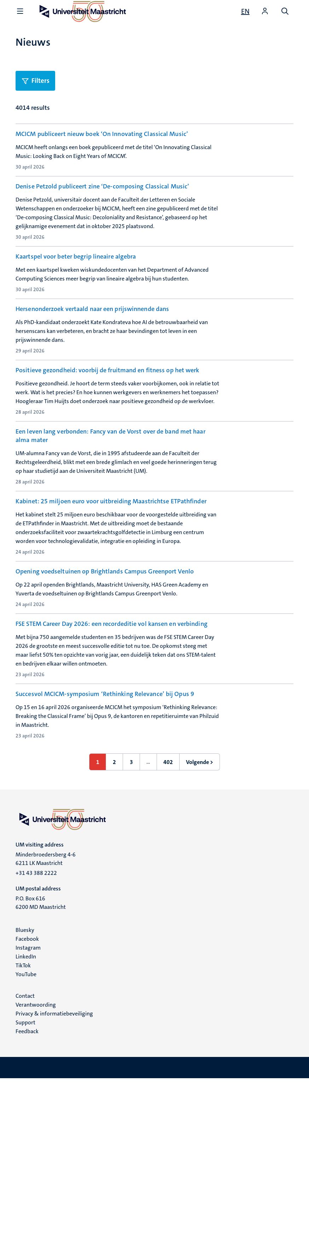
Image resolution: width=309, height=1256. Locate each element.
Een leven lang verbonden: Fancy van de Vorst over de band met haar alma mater (110, 537)
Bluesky (25, 1107)
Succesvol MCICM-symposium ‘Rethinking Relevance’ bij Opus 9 (105, 853)
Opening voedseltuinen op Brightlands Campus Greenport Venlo (105, 693)
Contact (25, 1173)
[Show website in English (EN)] (245, 11)
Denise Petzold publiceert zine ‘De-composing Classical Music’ (102, 214)
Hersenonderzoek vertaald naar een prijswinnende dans (92, 373)
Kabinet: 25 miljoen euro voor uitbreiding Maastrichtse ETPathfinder (111, 613)
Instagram (28, 1125)
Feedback (27, 1208)
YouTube (26, 1151)
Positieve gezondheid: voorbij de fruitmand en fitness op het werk (107, 453)
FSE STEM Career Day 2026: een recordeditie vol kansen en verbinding (112, 773)
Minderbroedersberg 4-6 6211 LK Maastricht (46, 1036)
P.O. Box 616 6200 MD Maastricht (41, 1080)
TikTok (23, 1143)
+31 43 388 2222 (36, 1050)
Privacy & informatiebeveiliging (54, 1191)
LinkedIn (26, 1134)
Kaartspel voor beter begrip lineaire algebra (76, 293)
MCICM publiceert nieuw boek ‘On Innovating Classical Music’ (102, 134)
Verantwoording (36, 1182)
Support (25, 1200)
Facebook (27, 1116)
